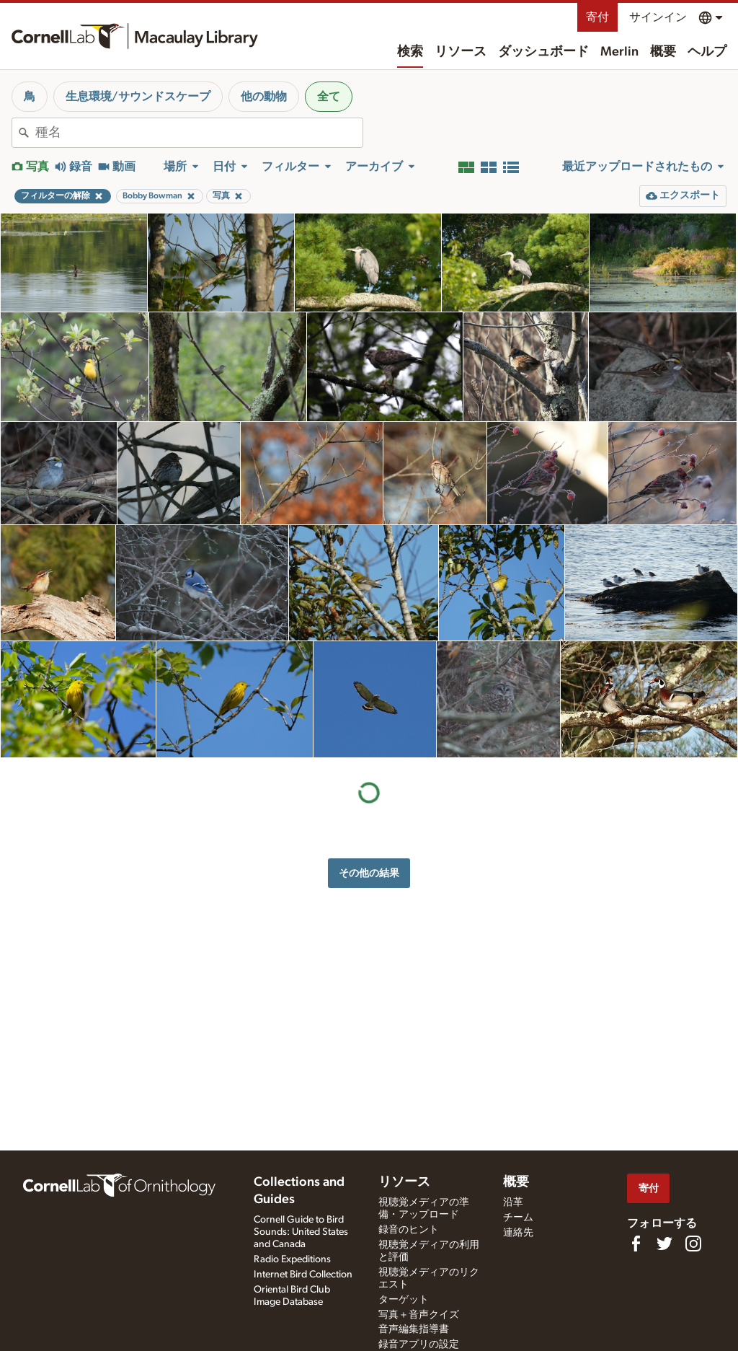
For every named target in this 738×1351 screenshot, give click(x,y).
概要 (663, 51)
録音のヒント (408, 1230)
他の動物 (264, 96)
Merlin (619, 51)
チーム (518, 1218)
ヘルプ (707, 51)
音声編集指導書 (413, 1329)
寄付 (597, 17)
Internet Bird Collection (303, 1274)
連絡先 (518, 1233)
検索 (410, 51)
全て (328, 96)
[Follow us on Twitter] (664, 1243)
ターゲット (403, 1300)
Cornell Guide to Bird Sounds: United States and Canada (301, 1232)
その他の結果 (369, 873)
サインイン (658, 17)
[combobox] (199, 132)
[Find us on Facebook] (635, 1243)
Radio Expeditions (292, 1259)
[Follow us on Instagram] (693, 1243)
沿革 (513, 1202)
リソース (460, 51)
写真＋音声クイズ (418, 1315)
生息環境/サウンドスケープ (138, 96)
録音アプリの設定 (418, 1344)
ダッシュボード (543, 51)
